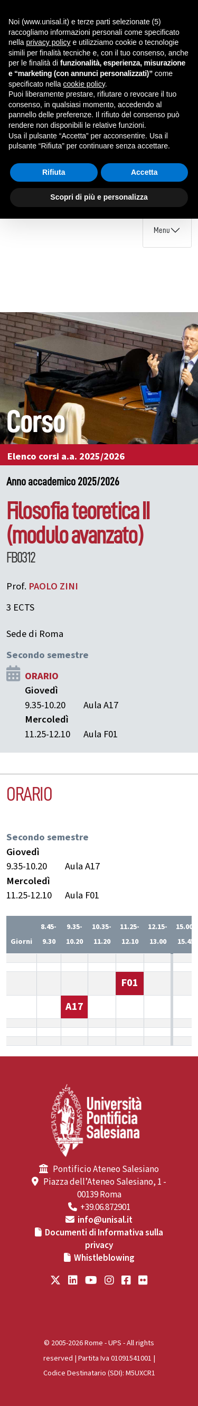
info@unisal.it (105, 1220)
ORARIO (42, 676)
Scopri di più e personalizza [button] (98, 197)
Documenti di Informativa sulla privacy (104, 1239)
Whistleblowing (104, 1258)
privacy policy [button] (48, 42)
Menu (162, 230)
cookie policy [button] (84, 84)
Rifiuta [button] (53, 172)
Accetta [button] (144, 172)
